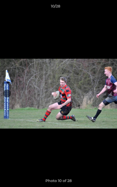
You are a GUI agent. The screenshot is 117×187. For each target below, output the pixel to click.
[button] (98, 7)
